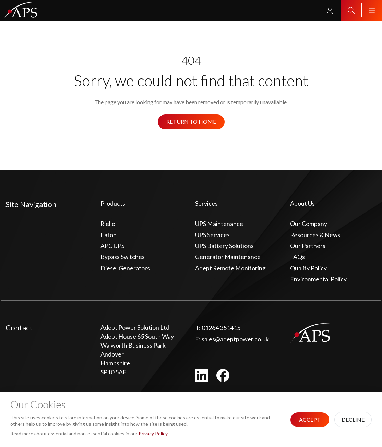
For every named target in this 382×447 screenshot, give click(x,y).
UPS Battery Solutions (224, 246)
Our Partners (307, 246)
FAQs (297, 258)
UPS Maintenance (219, 224)
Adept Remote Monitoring (230, 269)
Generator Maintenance (228, 258)
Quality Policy (308, 269)
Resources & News (315, 235)
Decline (353, 419)
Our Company (308, 224)
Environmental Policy (318, 280)
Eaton (108, 235)
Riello (108, 224)
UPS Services (212, 235)
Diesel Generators (125, 269)
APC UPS (112, 246)
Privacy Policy (153, 433)
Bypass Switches (122, 258)
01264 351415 (217, 329)
